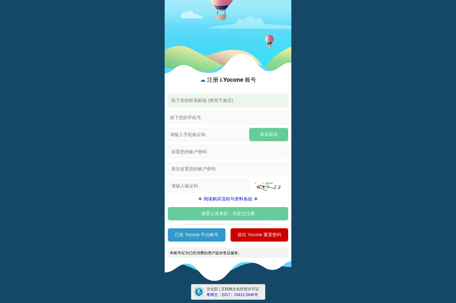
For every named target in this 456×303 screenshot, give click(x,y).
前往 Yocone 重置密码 (259, 234)
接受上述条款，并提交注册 (228, 213)
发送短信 (269, 134)
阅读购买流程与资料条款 (228, 198)
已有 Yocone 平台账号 (196, 234)
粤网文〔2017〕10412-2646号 (232, 295)
